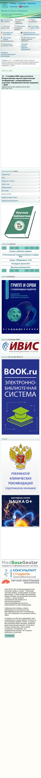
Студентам (22, 3)
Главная (13, 3)
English (24, 7)
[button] (3, 328)
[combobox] (20, 71)
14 (37, 248)
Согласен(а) (9, 636)
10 (17, 248)
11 (22, 248)
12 (27, 248)
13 (32, 248)
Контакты (13, 6)
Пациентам (31, 3)
